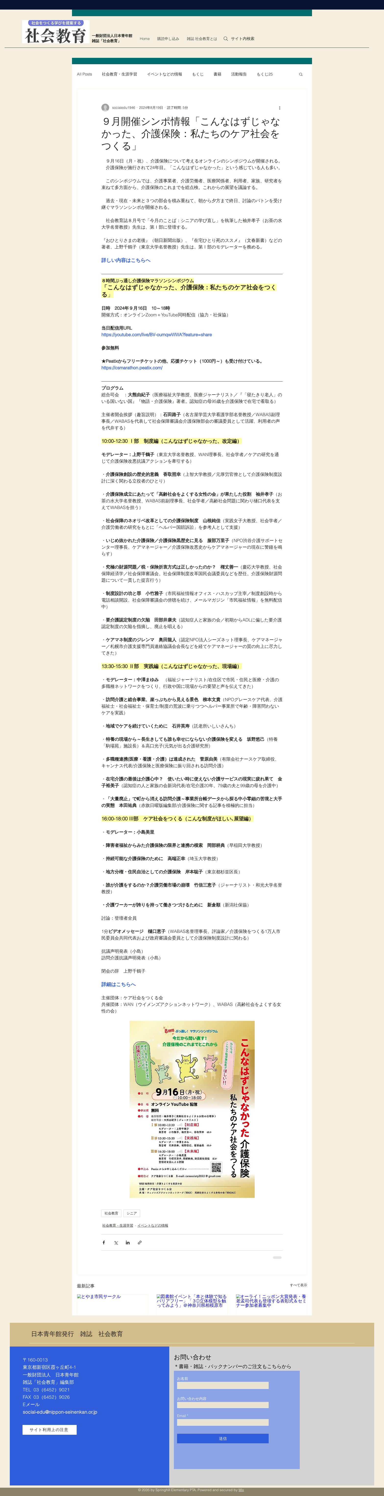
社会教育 (111, 1213)
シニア (132, 1213)
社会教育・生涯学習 (119, 74)
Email (181, 1416)
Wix (241, 1490)
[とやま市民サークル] (112, 1314)
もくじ (198, 74)
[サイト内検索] (238, 39)
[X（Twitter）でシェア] (115, 1242)
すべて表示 (298, 1285)
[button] (301, 74)
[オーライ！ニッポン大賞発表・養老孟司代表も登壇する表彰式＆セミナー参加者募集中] (271, 1314)
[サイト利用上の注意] (50, 1430)
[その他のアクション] (280, 108)
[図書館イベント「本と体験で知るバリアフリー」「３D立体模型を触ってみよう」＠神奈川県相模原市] (192, 1314)
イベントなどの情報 (164, 74)
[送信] (223, 1438)
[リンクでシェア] (139, 1242)
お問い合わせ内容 (191, 1398)
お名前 (182, 1378)
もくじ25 (265, 74)
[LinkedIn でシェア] (127, 1242)
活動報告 (239, 74)
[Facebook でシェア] (103, 1242)
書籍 (217, 74)
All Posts (84, 74)
